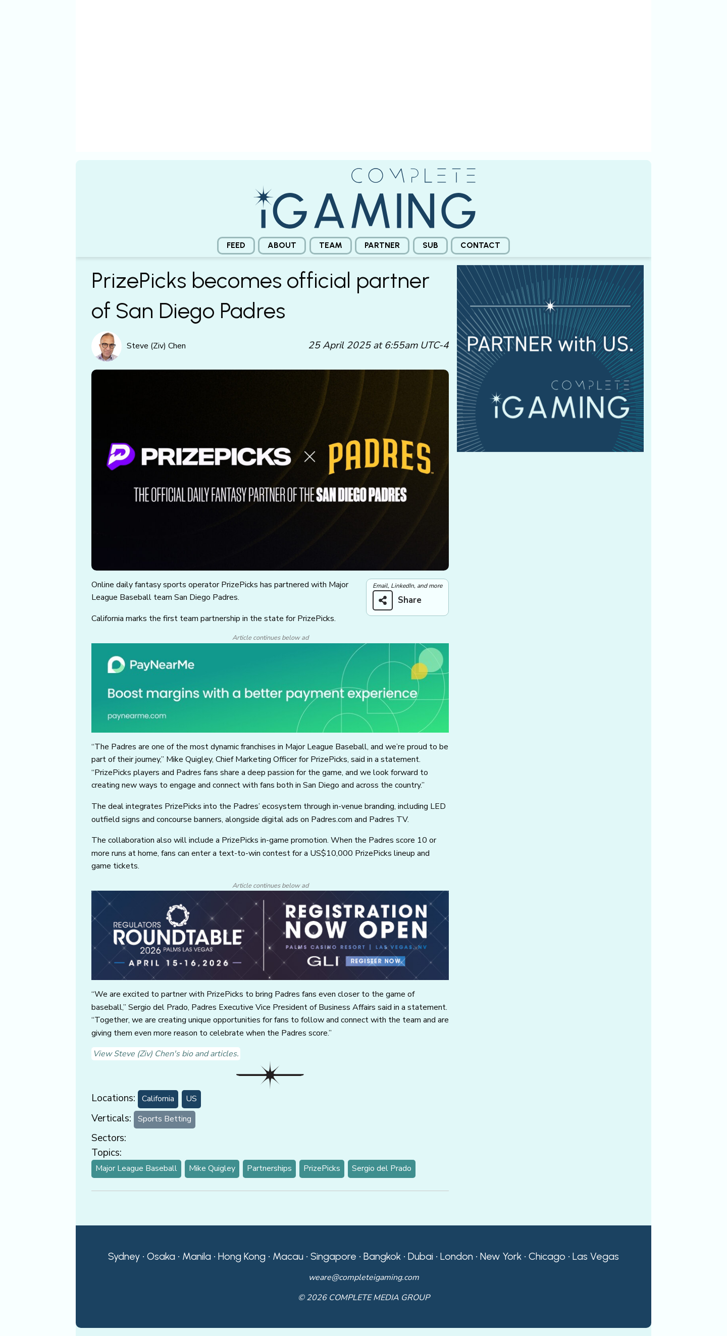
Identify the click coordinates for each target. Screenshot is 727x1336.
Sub (430, 245)
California (158, 1098)
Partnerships (269, 1168)
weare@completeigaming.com (363, 1277)
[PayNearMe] (270, 687)
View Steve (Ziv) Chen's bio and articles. (166, 1053)
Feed (236, 245)
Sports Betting (164, 1118)
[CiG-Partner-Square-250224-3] (550, 357)
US (191, 1098)
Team (330, 245)
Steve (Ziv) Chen (156, 345)
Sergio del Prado (381, 1168)
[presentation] (363, 80)
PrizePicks (321, 1168)
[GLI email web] (270, 934)
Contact (480, 245)
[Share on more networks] (401, 600)
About (282, 245)
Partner (382, 245)
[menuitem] (236, 245)
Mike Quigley (212, 1168)
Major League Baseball (136, 1168)
